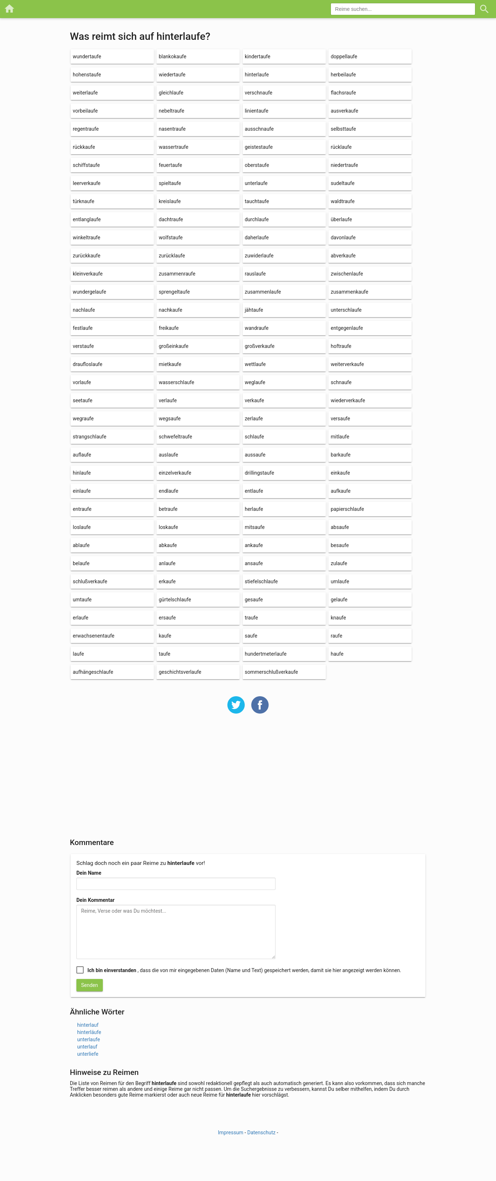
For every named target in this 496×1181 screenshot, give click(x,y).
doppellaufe (344, 56)
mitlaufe (340, 437)
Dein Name (88, 873)
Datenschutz (261, 1132)
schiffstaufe (86, 165)
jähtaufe (254, 310)
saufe (251, 636)
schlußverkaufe (90, 581)
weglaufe (255, 382)
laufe (78, 654)
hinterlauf (87, 1025)
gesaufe (254, 599)
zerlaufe (254, 418)
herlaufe (254, 509)
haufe (337, 654)
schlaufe (254, 437)
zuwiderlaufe (259, 256)
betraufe (168, 509)
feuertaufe (170, 165)
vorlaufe (82, 382)
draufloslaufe (87, 364)
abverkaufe (343, 256)
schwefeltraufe (175, 437)
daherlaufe (257, 237)
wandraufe (257, 328)
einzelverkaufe (175, 473)
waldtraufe (342, 201)
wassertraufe (173, 147)
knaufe (338, 618)
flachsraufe (343, 93)
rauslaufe (255, 274)
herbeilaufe (343, 74)
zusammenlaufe (263, 292)
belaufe (81, 563)
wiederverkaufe (348, 400)
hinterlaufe (257, 74)
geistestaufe (259, 147)
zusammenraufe (177, 274)
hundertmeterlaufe (265, 654)
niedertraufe (344, 165)
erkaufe (167, 581)
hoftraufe (341, 346)
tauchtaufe (257, 201)
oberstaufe (257, 165)
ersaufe (167, 618)
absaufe (340, 527)
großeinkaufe (173, 346)
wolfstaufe (170, 237)
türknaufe (83, 201)
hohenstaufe (87, 74)
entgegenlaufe (347, 328)
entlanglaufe (87, 219)
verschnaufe (258, 93)
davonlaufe (343, 237)
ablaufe (81, 545)
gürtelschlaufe (175, 599)
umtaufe (82, 599)
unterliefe (87, 1054)
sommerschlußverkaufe (271, 672)
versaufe (340, 418)
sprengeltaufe (174, 292)
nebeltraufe (171, 111)
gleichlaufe (171, 93)
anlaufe (167, 563)
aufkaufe (340, 491)
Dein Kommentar (95, 900)
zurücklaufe (172, 256)
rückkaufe (84, 147)
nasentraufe (172, 129)
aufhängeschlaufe (93, 672)
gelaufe (339, 599)
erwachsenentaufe (93, 636)
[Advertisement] (248, 780)
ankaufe (254, 545)
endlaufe (168, 491)
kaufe (165, 636)
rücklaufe (341, 147)
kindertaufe (257, 56)
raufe (336, 636)
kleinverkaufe (87, 274)
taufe (164, 654)
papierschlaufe (347, 509)
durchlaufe (257, 219)
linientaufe (256, 111)
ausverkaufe (344, 111)
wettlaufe (255, 364)
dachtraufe (171, 219)
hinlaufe (82, 473)
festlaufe (83, 328)
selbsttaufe (343, 129)
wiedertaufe (172, 74)
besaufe (340, 545)
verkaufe (254, 400)
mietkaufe (170, 364)
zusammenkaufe (349, 292)
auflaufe (82, 455)
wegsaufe (170, 418)
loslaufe (82, 527)
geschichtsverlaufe (180, 672)
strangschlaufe (89, 437)
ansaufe (254, 563)
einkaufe (340, 473)
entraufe (82, 509)
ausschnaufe (259, 129)
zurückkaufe (86, 256)
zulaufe (339, 563)
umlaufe (340, 581)
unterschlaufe (346, 310)
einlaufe (82, 491)
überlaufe (341, 219)
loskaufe (168, 527)
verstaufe (83, 346)
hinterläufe (89, 1032)
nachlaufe (84, 310)
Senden (89, 985)
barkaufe (340, 455)
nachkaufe (170, 310)
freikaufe (168, 328)
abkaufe (168, 545)
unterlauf (87, 1047)
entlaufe (254, 491)
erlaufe (80, 618)
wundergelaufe (89, 292)
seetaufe (82, 400)
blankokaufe (172, 56)
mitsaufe (255, 527)
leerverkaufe (87, 183)
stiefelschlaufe (261, 581)
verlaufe (168, 400)
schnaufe (341, 382)
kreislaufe (170, 201)
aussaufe (255, 455)
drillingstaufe (259, 473)
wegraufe (83, 418)
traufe (251, 618)
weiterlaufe (85, 93)
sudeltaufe (342, 183)
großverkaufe (259, 346)
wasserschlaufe (176, 382)
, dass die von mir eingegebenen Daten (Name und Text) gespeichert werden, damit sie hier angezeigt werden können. (244, 970)
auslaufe (168, 455)
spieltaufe (170, 183)
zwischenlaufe (347, 274)
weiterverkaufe (347, 364)
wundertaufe (87, 56)
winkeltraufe (86, 237)
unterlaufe (256, 183)
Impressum (230, 1132)
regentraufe (86, 129)
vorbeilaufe (85, 111)
